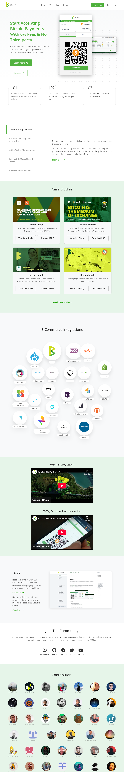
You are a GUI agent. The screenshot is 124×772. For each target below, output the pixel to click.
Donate (19, 73)
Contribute (18, 610)
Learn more (21, 62)
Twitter (72, 651)
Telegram (63, 651)
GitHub (54, 651)
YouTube (80, 651)
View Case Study (25, 238)
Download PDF (47, 238)
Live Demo (97, 5)
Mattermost (44, 652)
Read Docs (18, 592)
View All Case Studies (62, 302)
